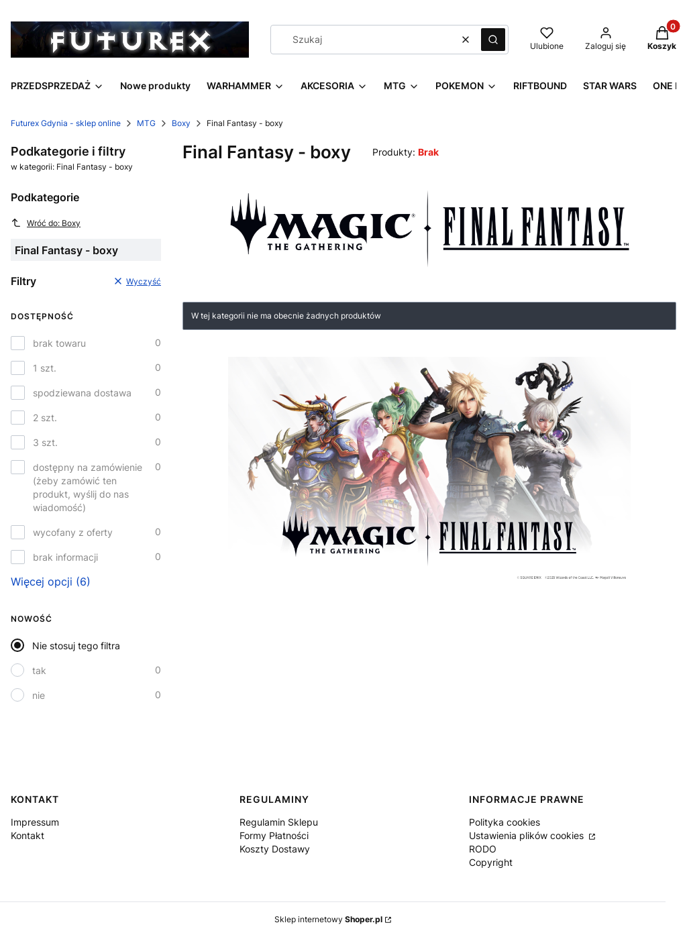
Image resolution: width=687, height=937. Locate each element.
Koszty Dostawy (275, 849)
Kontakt (27, 835)
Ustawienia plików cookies (527, 835)
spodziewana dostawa (82, 392)
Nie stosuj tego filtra (76, 645)
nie (38, 695)
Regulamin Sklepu (279, 822)
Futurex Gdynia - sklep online (66, 123)
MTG (146, 123)
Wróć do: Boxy (46, 222)
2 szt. (45, 417)
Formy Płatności (274, 835)
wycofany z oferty (73, 532)
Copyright (491, 862)
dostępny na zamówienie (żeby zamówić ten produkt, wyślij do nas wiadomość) (87, 487)
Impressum (35, 822)
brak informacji (65, 557)
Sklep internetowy (328, 919)
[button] (493, 39)
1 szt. (44, 368)
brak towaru (59, 343)
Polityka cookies (504, 822)
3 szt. (45, 442)
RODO (482, 849)
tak (39, 670)
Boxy (181, 123)
